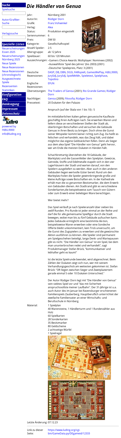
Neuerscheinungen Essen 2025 (13, 50)
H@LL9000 (111, 72)
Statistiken (8, 90)
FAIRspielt (80, 72)
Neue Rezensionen (13, 67)
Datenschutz (11, 113)
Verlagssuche (10, 33)
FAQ (5, 99)
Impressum (10, 109)
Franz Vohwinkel (57, 23)
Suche (6, 5)
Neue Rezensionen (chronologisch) (13, 73)
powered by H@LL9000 (9, 128)
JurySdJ (52, 75)
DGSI (70, 72)
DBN (63, 72)
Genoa (52, 98)
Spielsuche (8, 9)
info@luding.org (11, 134)
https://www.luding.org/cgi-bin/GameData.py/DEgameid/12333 (69, 431)
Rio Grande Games (94, 91)
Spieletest (87, 75)
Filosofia (70, 98)
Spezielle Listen (13, 44)
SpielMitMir (73, 75)
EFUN (51, 83)
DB (57, 72)
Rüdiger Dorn (56, 19)
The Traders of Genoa (61, 91)
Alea (50, 27)
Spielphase (100, 75)
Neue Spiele (9, 63)
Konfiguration (11, 94)
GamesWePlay (95, 72)
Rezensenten (9, 86)
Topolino (53, 79)
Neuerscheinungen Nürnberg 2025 (13, 57)
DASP (51, 72)
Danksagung (10, 104)
